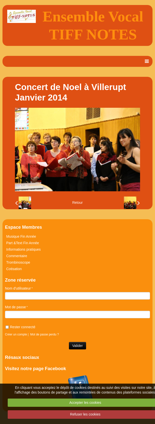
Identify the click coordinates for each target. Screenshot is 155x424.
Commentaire (16, 256)
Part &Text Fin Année (22, 243)
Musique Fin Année (21, 236)
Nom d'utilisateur (18, 288)
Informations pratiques (23, 249)
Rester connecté (20, 327)
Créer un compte (16, 334)
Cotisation (14, 269)
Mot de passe (15, 307)
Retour (77, 203)
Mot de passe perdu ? (44, 334)
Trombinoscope (18, 262)
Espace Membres (23, 227)
